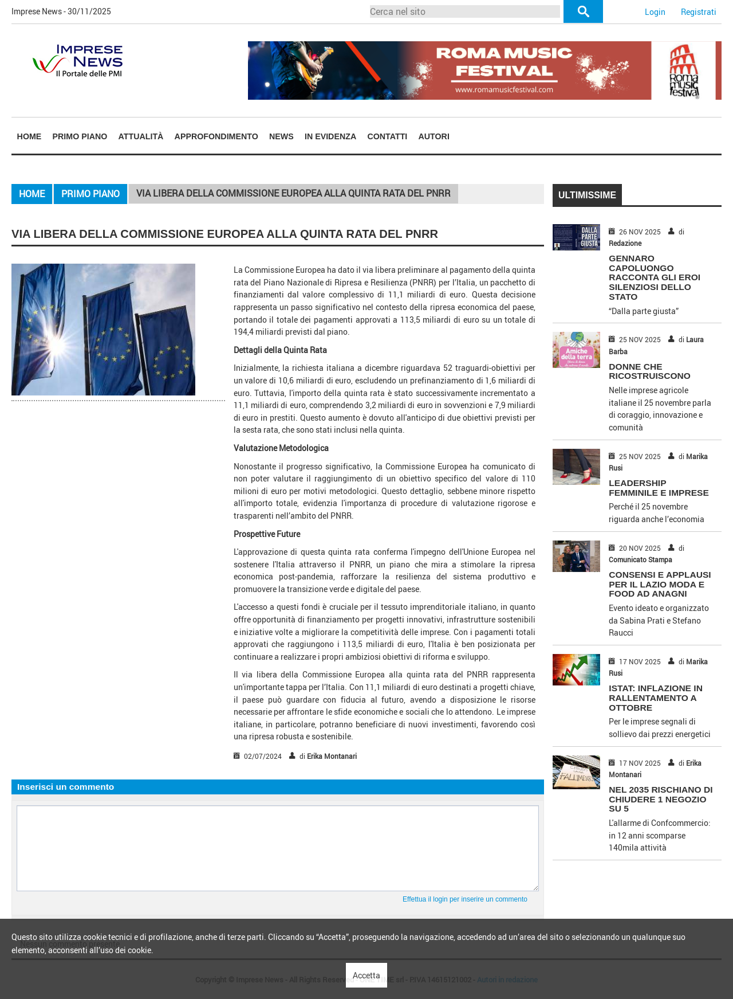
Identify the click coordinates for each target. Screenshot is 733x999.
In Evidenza (330, 136)
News (281, 136)
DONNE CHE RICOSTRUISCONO (650, 371)
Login (655, 11)
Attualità (141, 136)
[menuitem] (29, 136)
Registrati (698, 11)
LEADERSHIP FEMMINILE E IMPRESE (659, 487)
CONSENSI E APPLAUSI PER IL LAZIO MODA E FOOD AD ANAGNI (660, 584)
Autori (434, 136)
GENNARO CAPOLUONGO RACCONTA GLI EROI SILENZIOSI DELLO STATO (654, 277)
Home (29, 136)
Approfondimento (216, 136)
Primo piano (80, 136)
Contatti (387, 136)
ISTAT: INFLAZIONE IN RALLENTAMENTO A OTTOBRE (656, 697)
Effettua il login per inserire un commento (465, 899)
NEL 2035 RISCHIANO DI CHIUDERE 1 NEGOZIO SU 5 (660, 799)
